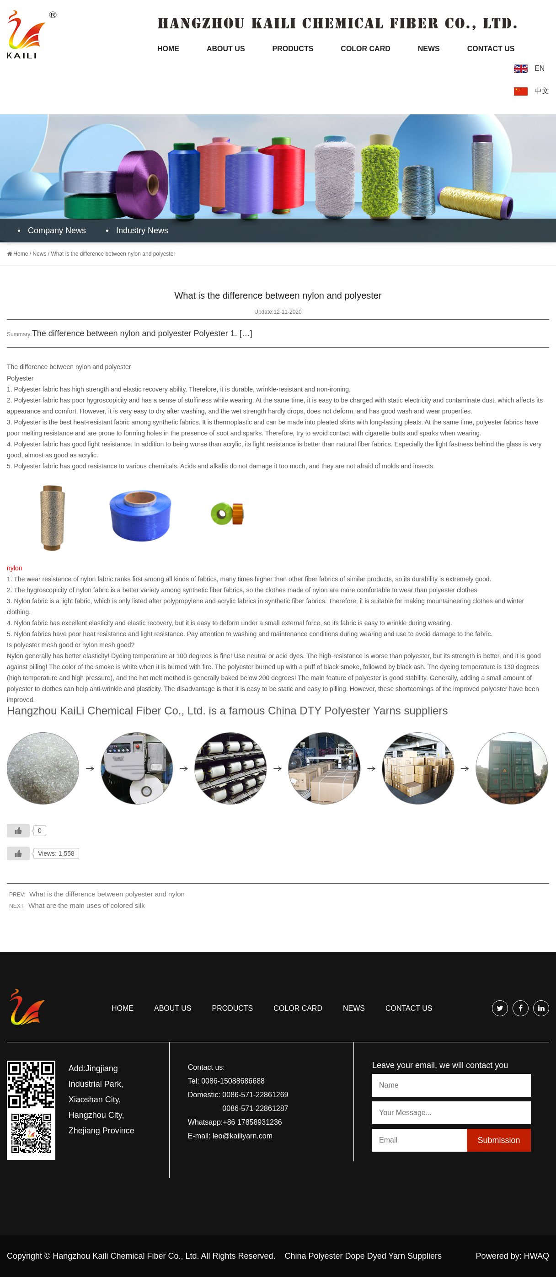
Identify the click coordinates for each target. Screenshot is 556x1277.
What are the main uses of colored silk (86, 905)
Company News (53, 230)
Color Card (365, 49)
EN (540, 68)
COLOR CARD (297, 1008)
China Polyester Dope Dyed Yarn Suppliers (363, 1256)
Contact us (409, 1008)
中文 (542, 91)
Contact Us (491, 49)
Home (168, 49)
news (354, 1008)
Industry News (138, 230)
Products (293, 49)
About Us (226, 49)
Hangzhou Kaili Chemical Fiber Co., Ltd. (126, 1256)
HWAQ (536, 1256)
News (429, 49)
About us (173, 1008)
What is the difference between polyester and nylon (107, 894)
